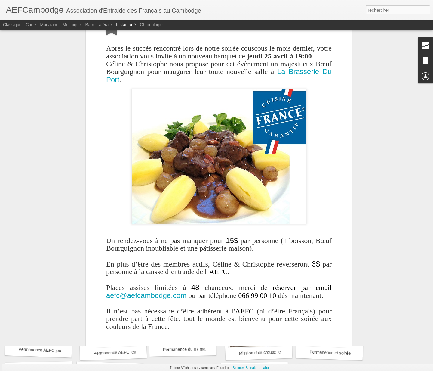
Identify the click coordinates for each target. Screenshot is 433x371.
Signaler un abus (258, 367)
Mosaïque (72, 24)
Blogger (238, 367)
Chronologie (151, 24)
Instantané (126, 24)
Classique (12, 24)
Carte (31, 24)
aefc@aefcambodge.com (146, 214)
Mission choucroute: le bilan (265, 352)
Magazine (49, 24)
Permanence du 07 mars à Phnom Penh (200, 349)
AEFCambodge (248, 270)
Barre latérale (98, 24)
